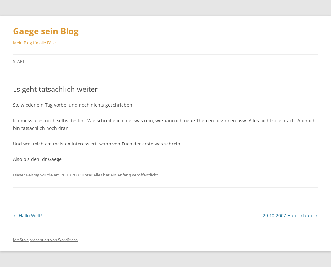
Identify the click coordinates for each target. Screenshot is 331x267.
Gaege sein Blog (46, 31)
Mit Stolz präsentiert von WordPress (45, 239)
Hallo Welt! (27, 215)
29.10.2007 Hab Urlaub (290, 215)
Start (19, 61)
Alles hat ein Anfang (112, 175)
